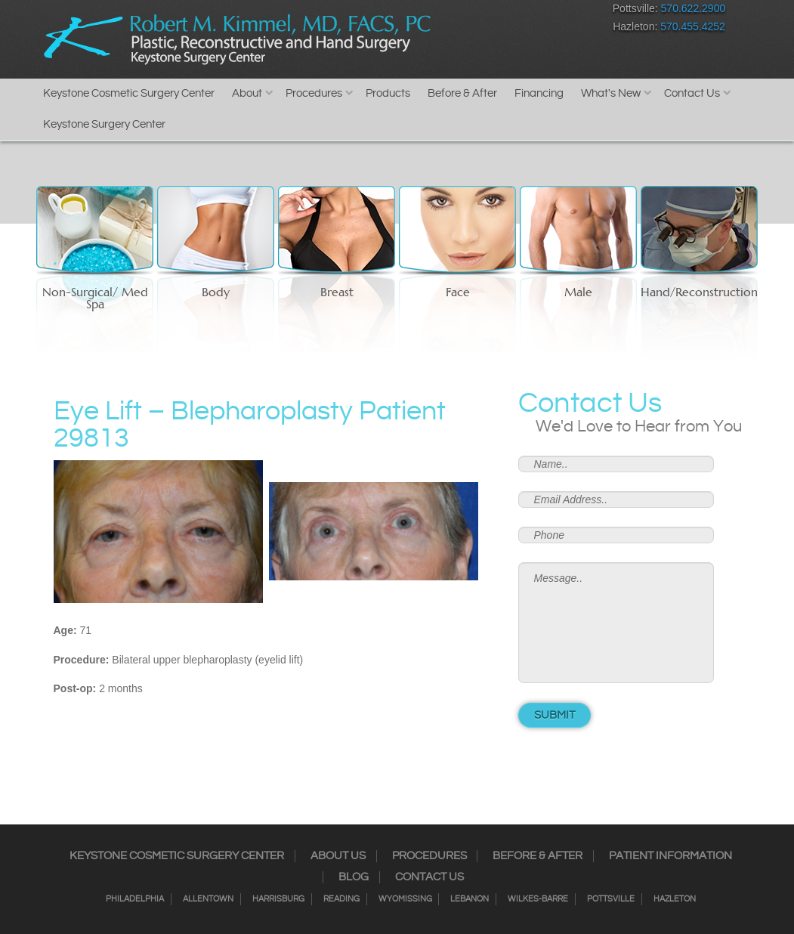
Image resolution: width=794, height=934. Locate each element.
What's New (611, 93)
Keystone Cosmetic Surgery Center (129, 93)
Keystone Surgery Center (104, 124)
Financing (539, 93)
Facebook (434, 11)
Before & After (462, 93)
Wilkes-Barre (538, 899)
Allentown (208, 899)
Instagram (461, 11)
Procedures (314, 93)
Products (388, 93)
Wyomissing (405, 899)
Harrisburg (278, 899)
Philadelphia (135, 899)
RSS (514, 11)
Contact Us (692, 93)
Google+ (540, 11)
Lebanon (469, 899)
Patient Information (670, 856)
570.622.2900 (693, 8)
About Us (338, 856)
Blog (353, 877)
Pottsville (611, 899)
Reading (341, 899)
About (247, 93)
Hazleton (674, 899)
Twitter (487, 11)
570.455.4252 (692, 26)
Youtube (567, 11)
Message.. (616, 622)
